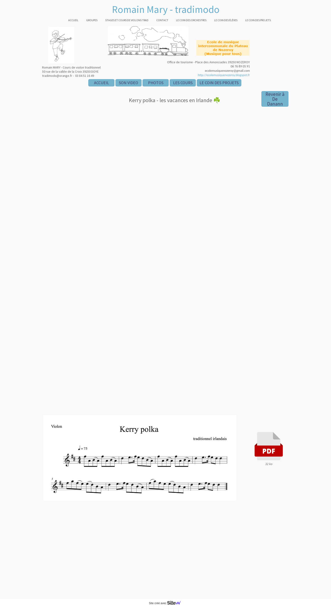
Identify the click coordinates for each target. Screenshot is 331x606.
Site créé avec (166, 603)
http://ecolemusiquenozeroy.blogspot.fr (224, 75)
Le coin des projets (258, 20)
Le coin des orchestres (191, 20)
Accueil (73, 20)
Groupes (91, 20)
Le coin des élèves (225, 20)
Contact (162, 20)
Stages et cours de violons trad (126, 20)
